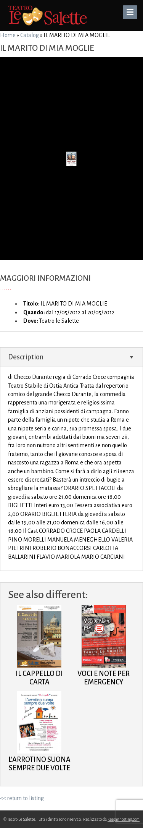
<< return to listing (22, 798)
